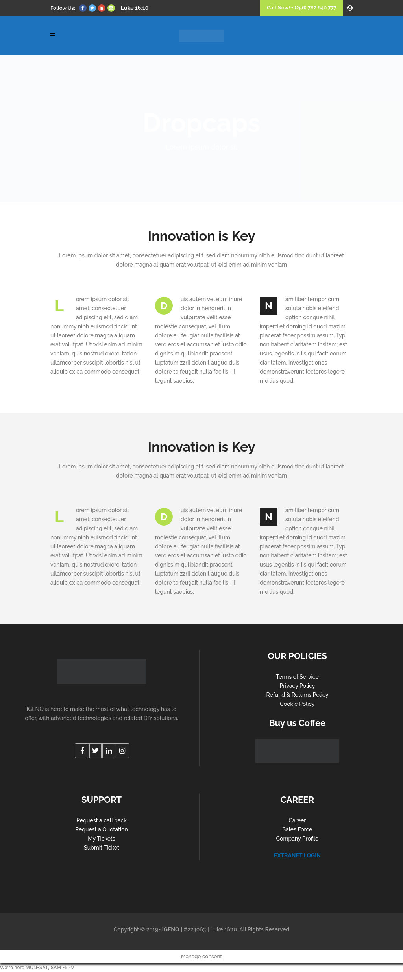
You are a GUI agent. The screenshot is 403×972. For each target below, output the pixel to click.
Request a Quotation (101, 829)
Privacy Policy (297, 686)
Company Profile (297, 838)
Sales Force (297, 829)
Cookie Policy (297, 704)
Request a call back (101, 820)
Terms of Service (297, 677)
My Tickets (101, 838)
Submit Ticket (101, 847)
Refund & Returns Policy (297, 695)
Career (297, 820)
